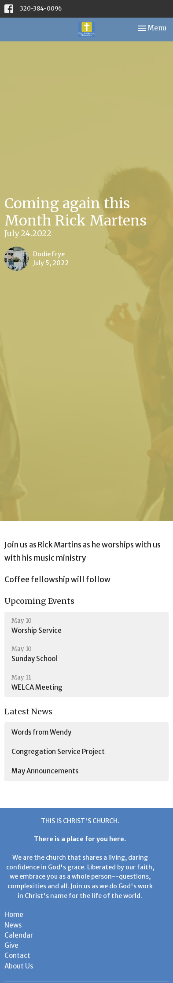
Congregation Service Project (58, 751)
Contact (17, 955)
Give (11, 945)
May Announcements (44, 771)
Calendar (18, 935)
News (13, 925)
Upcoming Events (39, 601)
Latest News (28, 711)
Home (13, 914)
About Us (18, 966)
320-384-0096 (41, 8)
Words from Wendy (41, 732)
